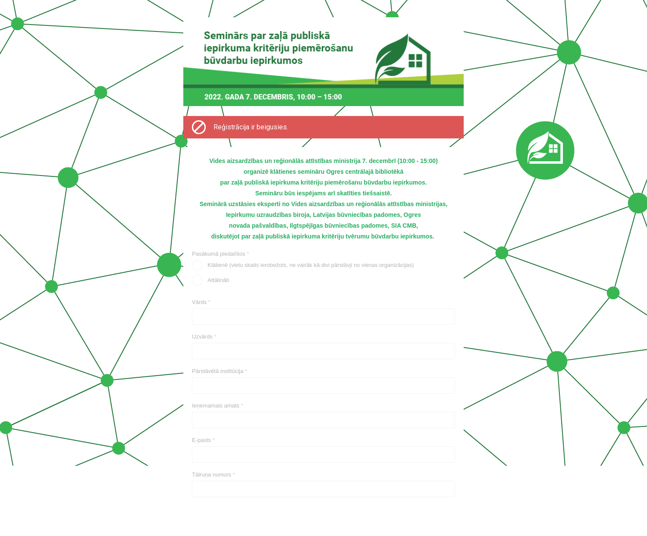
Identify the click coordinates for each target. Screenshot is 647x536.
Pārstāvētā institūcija (219, 371)
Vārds (201, 302)
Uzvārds (204, 336)
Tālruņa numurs (213, 474)
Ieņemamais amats (217, 405)
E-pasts (203, 440)
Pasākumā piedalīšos (220, 254)
